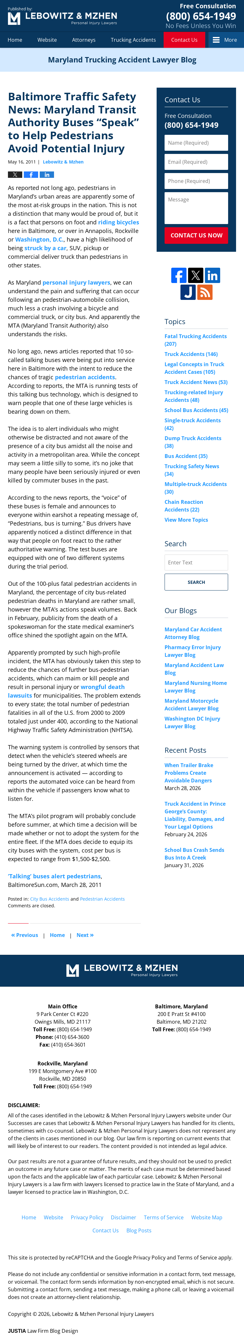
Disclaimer (123, 1217)
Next (85, 934)
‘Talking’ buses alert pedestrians (54, 876)
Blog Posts (139, 1230)
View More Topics (186, 519)
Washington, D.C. (39, 239)
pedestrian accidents (85, 377)
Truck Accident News (196, 382)
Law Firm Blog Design (43, 1330)
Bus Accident (186, 456)
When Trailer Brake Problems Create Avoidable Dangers (189, 773)
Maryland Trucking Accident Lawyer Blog (62, 16)
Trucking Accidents (133, 39)
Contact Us (184, 39)
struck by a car (45, 248)
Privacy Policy (87, 1217)
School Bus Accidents (196, 410)
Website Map (206, 1217)
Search (196, 582)
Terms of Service (164, 1217)
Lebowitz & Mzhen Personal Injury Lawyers (103, 1313)
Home (15, 39)
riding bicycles (118, 222)
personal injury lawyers (76, 282)
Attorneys (84, 39)
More (230, 39)
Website (47, 39)
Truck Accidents (191, 354)
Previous (24, 934)
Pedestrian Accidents (102, 899)
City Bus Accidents (49, 899)
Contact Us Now (196, 235)
